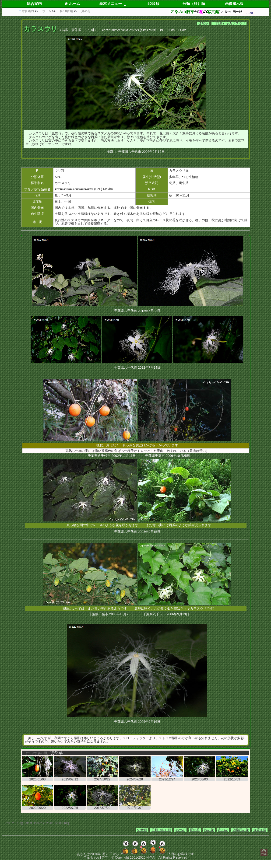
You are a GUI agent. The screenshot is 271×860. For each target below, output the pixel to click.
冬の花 (223, 830)
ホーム (72, 4)
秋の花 (209, 830)
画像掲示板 (234, 4)
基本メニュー (110, 4)
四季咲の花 (240, 830)
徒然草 (203, 23)
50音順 (153, 4)
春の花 (180, 830)
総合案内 (34, 4)
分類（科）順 (194, 4)
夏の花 (195, 830)
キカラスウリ (235, 23)
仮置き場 (259, 830)
